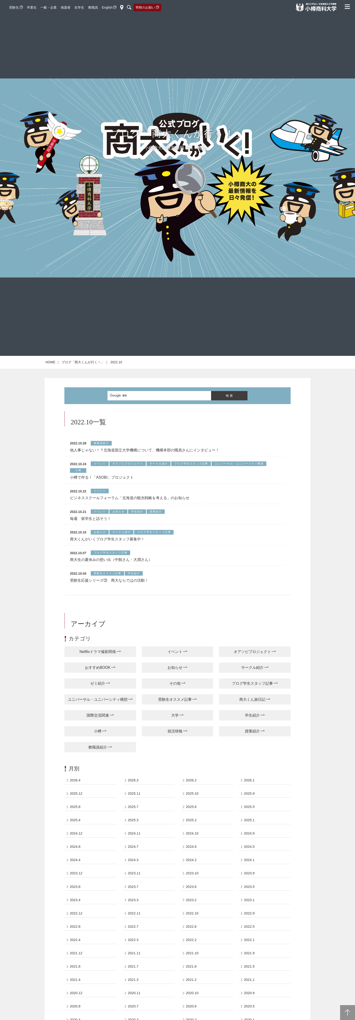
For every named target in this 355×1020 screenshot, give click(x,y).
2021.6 (191, 1002)
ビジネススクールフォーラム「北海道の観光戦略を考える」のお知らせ (129, 530)
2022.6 (191, 962)
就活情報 (174, 764)
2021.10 (192, 989)
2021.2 (191, 1016)
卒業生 (32, 7)
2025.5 (249, 840)
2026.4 (75, 813)
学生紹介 (252, 747)
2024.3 (133, 894)
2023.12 (76, 908)
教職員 (93, 7)
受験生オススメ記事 (175, 731)
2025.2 (191, 853)
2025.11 (134, 826)
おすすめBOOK (98, 699)
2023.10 (192, 908)
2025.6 (191, 840)
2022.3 (133, 975)
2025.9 (249, 826)
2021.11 (134, 989)
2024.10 (192, 867)
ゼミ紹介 (97, 716)
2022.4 (75, 975)
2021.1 (249, 1016)
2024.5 (249, 881)
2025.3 (133, 853)
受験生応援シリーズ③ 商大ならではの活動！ (109, 612)
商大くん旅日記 (252, 731)
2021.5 (249, 1002)
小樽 (97, 764)
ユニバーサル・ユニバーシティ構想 (98, 731)
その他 (175, 716)
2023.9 (249, 908)
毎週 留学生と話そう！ (90, 550)
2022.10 (192, 948)
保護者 (65, 7)
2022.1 (249, 975)
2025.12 (76, 826)
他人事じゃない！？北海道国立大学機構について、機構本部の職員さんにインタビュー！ (144, 482)
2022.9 (249, 948)
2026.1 (249, 813)
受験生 (14, 7)
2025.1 (249, 853)
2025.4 (75, 853)
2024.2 (191, 894)
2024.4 (75, 894)
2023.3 (133, 935)
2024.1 (249, 894)
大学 (175, 747)
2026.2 (191, 813)
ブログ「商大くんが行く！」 (83, 394)
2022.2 (191, 975)
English (107, 7)
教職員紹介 (97, 780)
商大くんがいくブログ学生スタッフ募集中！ (107, 571)
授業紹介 (252, 764)
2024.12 (76, 867)
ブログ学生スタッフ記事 (252, 716)
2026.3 (133, 813)
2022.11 (134, 948)
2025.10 (192, 826)
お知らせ (174, 699)
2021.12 (76, 989)
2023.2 (191, 935)
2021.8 (75, 1002)
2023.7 (133, 921)
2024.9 (249, 867)
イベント (174, 683)
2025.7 (133, 840)
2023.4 (75, 935)
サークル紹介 (252, 699)
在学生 (79, 7)
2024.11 (134, 867)
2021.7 (133, 1002)
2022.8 (75, 962)
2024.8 (75, 881)
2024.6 (191, 881)
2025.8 (75, 840)
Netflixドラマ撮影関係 (98, 683)
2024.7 (133, 881)
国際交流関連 (98, 747)
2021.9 (249, 989)
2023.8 (75, 921)
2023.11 (134, 908)
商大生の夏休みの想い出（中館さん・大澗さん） (111, 591)
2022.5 (249, 962)
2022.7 (133, 962)
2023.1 (249, 935)
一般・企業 (48, 7)
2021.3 (133, 1016)
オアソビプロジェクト (252, 683)
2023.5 (249, 921)
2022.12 (76, 948)
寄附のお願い (145, 7)
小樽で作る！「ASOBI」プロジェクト (102, 509)
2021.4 (75, 1016)
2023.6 (191, 921)
